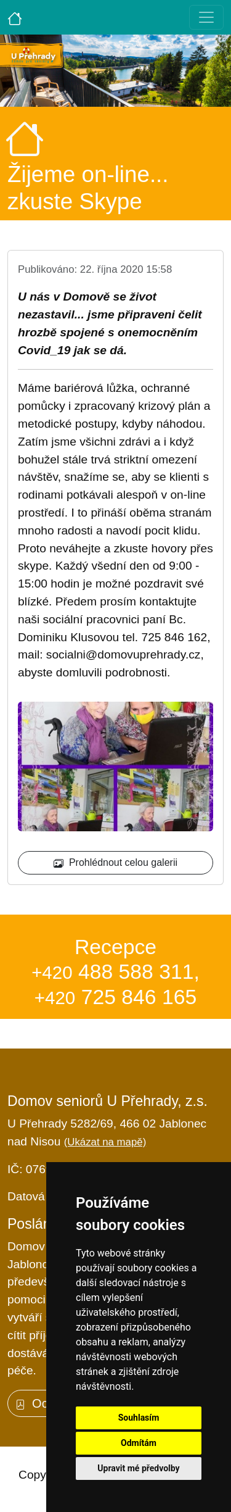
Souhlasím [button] (139, 1418)
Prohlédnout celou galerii (115, 862)
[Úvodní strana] (14, 17)
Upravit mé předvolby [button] (138, 1468)
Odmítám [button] (138, 1443)
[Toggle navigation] (206, 17)
